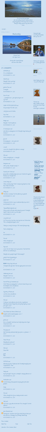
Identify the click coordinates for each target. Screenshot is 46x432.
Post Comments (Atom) (11, 427)
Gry (4, 139)
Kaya (4, 247)
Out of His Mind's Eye (38, 82)
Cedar (4, 401)
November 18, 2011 (9, 389)
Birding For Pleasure (38, 162)
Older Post (29, 424)
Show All (43, 181)
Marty (4, 371)
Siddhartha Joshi (6, 273)
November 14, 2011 (9, 75)
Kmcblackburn (6, 380)
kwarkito (36, 175)
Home (16, 424)
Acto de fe (36, 179)
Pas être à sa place (38, 176)
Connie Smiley (6, 182)
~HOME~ (3, 29)
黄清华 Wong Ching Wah (9, 264)
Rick (4, 300)
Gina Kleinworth (6, 411)
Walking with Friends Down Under (38, 170)
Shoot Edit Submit (17, 62)
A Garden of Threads (7, 292)
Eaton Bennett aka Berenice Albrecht (11, 312)
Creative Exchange (19, 61)
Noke (4, 348)
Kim (4, 393)
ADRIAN (5, 71)
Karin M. (5, 95)
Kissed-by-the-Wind (7, 172)
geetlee (4, 320)
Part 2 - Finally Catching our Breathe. (38, 172)
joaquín (4, 200)
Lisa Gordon (6, 218)
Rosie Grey (5, 330)
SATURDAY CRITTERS (37, 163)
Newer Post (3, 424)
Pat (4, 238)
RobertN (5, 79)
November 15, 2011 (9, 326)
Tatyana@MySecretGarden (8, 208)
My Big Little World (39, 166)
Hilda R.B (5, 340)
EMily (4, 192)
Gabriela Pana (6, 87)
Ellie (4, 155)
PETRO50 (5, 361)
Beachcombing (16, 34)
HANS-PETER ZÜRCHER (9, 105)
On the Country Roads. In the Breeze (38, 167)
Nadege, (4, 121)
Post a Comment (4, 421)
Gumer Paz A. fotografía (37, 178)
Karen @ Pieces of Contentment (9, 282)
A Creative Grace (6, 129)
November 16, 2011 (9, 376)
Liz (4, 147)
